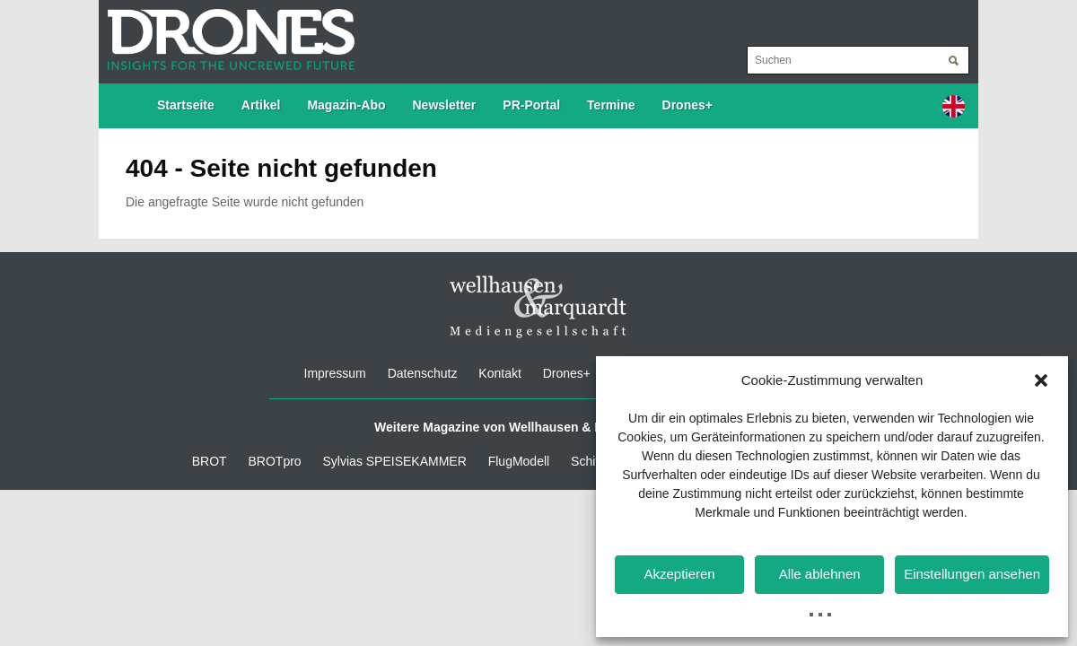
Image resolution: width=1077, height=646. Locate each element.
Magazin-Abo (346, 105)
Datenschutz (423, 373)
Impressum (335, 373)
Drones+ (687, 105)
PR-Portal (531, 105)
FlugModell (518, 461)
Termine (611, 105)
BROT (209, 461)
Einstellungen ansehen (972, 573)
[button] (1041, 380)
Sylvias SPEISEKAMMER (395, 461)
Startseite (186, 105)
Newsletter (445, 105)
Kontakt (499, 373)
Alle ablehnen (820, 573)
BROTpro (275, 461)
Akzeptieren (679, 573)
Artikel (261, 105)
